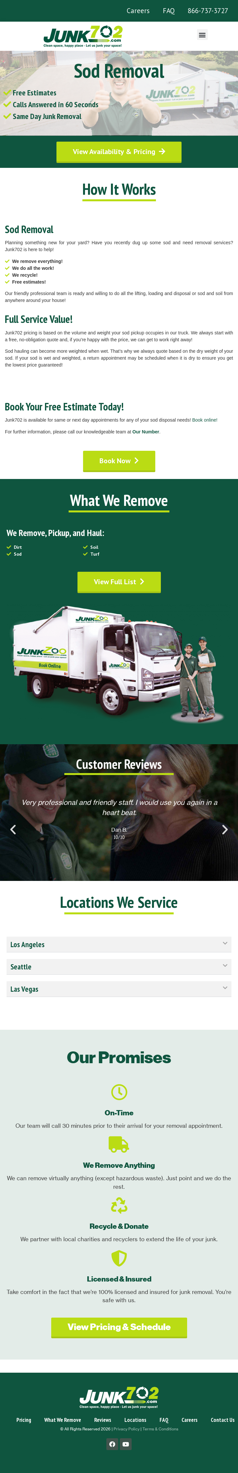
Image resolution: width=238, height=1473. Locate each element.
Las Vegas (24, 989)
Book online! (204, 420)
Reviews (102, 1419)
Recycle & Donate (119, 1226)
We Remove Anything (119, 1165)
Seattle (21, 966)
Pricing (23, 1419)
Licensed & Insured (119, 1279)
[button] (202, 34)
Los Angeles (28, 944)
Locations (135, 1419)
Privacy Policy (127, 1428)
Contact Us (223, 1419)
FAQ (169, 10)
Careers (138, 10)
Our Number (145, 431)
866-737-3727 (208, 10)
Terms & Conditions (160, 1428)
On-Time (119, 1112)
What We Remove (62, 1419)
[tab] (119, 944)
